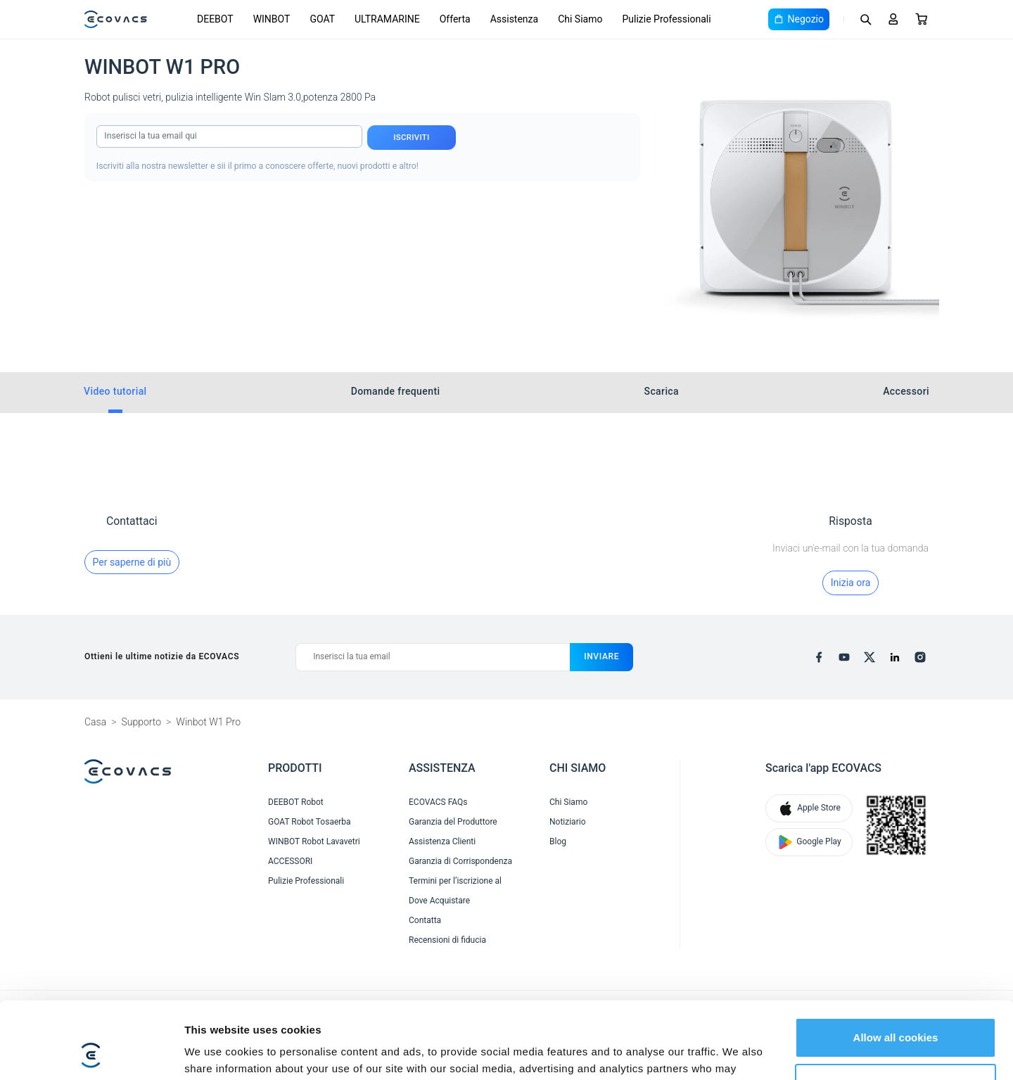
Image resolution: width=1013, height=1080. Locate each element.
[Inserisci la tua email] (432, 657)
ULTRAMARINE (387, 19)
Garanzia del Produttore (453, 822)
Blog (557, 841)
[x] (869, 657)
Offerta (455, 19)
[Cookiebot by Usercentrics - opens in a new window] (91, 1052)
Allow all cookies (895, 966)
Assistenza (514, 19)
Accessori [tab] (906, 391)
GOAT (322, 19)
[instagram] (920, 657)
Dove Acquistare (439, 901)
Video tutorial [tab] (115, 391)
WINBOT (272, 19)
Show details (217, 1052)
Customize (896, 1011)
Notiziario (567, 822)
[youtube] (844, 657)
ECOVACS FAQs (438, 802)
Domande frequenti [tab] (395, 391)
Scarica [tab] (662, 391)
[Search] (865, 19)
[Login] (893, 19)
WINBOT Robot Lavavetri (314, 841)
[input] (229, 136)
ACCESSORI (290, 861)
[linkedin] (894, 657)
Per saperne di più (132, 562)
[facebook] (818, 657)
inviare (601, 656)
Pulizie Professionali (666, 19)
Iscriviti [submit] (411, 137)
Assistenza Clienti (442, 841)
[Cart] (922, 19)
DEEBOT (215, 19)
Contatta (425, 920)
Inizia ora (850, 582)
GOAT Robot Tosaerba (309, 822)
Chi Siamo (580, 19)
